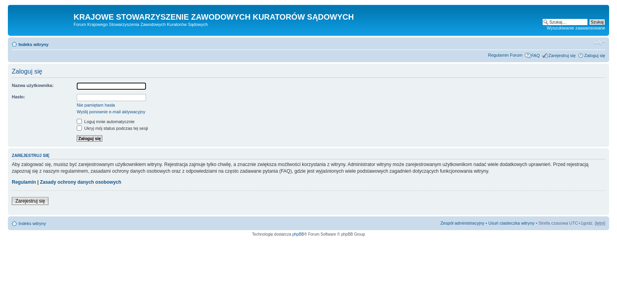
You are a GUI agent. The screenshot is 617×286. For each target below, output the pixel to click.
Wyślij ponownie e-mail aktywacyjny (111, 111)
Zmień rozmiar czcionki (599, 42)
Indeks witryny (33, 44)
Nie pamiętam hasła (96, 105)
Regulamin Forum (505, 55)
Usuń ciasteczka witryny (511, 223)
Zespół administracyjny (462, 223)
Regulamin (24, 182)
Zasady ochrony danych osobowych (80, 182)
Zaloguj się (594, 55)
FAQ (535, 55)
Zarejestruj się (562, 55)
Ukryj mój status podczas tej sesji (112, 128)
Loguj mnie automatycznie (106, 121)
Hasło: (18, 96)
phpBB (298, 234)
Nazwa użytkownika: (33, 85)
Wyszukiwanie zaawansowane (576, 28)
